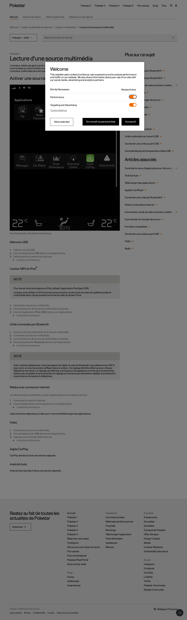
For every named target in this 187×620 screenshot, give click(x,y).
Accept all (130, 122)
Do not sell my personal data (100, 122)
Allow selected (61, 122)
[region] (94, 96)
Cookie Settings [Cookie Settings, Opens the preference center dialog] (58, 110)
